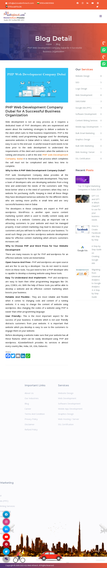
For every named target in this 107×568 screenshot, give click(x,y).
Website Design (89, 76)
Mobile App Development (89, 127)
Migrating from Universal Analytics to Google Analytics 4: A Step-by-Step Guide (96, 283)
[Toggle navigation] (101, 16)
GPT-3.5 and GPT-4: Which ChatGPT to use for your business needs (96, 207)
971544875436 (14, 7)
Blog (58, 44)
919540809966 (46, 3)
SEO (89, 82)
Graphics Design (89, 139)
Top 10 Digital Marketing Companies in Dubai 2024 (89, 188)
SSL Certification (89, 158)
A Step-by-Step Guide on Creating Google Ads (96, 255)
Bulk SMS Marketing (89, 146)
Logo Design (89, 89)
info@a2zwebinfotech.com (21, 3)
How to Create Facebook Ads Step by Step (96, 233)
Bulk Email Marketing (89, 133)
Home (49, 44)
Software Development (89, 114)
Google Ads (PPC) (89, 108)
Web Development (89, 95)
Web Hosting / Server (89, 152)
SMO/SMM (89, 101)
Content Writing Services (89, 120)
